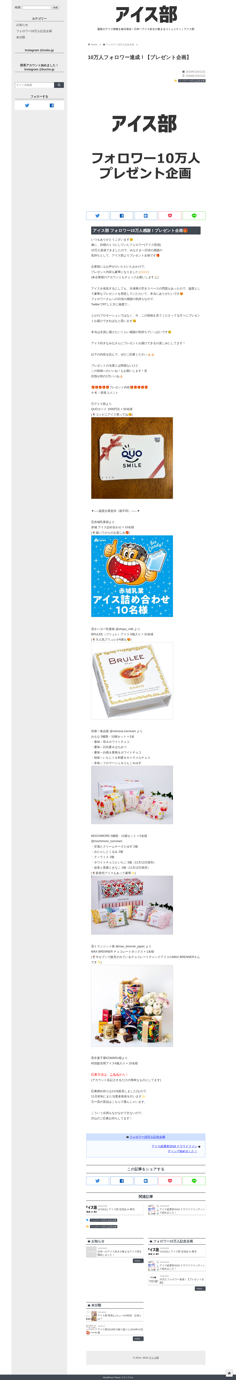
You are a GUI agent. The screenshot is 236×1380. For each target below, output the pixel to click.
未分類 (20, 37)
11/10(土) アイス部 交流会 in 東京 (116, 1209)
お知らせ (22, 25)
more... (138, 1260)
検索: (18, 7)
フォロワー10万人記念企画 (192, 81)
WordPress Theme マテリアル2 (118, 1377)
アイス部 (154, 1357)
